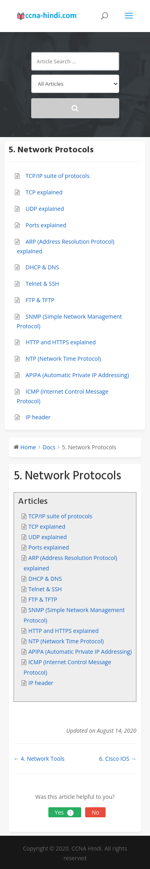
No (95, 812)
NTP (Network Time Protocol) (63, 358)
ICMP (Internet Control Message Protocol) (62, 396)
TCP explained (44, 192)
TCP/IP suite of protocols (58, 176)
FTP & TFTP (40, 300)
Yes (65, 812)
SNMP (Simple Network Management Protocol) (69, 321)
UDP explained (45, 208)
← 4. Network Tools (39, 758)
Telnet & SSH (42, 283)
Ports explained (46, 225)
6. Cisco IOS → (117, 758)
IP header (38, 417)
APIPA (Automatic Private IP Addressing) (77, 375)
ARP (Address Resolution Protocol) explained (65, 246)
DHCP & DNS (42, 267)
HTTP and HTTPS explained (61, 342)
